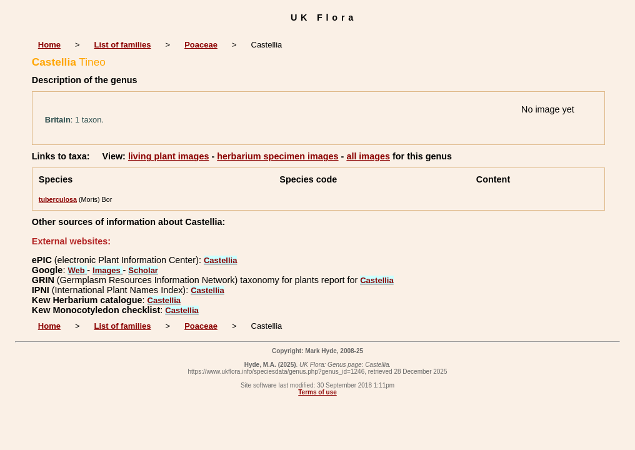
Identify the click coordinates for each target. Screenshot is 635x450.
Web (77, 270)
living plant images (168, 156)
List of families (122, 44)
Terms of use (317, 392)
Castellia (220, 260)
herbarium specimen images (277, 156)
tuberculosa (58, 199)
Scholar (143, 270)
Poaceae (201, 44)
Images (107, 270)
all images (368, 156)
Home (49, 44)
